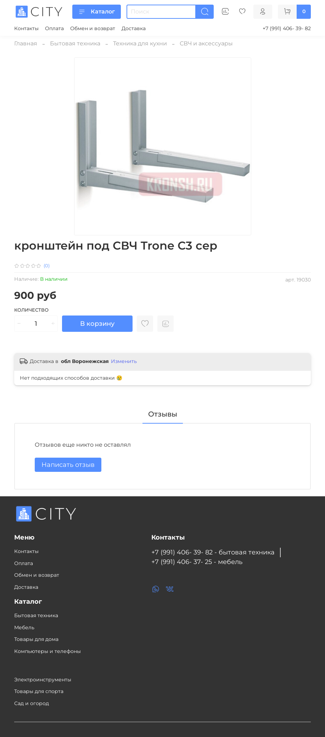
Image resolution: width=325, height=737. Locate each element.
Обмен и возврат (92, 28)
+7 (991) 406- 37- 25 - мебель (196, 561)
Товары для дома (36, 639)
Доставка (134, 28)
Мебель (24, 627)
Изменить (124, 361)
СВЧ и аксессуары (206, 43)
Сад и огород (31, 703)
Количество (31, 310)
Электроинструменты (42, 679)
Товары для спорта (38, 691)
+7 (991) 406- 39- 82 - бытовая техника (213, 552)
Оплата (54, 28)
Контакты (26, 28)
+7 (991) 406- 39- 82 (287, 28)
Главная (25, 43)
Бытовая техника (75, 43)
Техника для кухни (140, 43)
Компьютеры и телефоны (47, 651)
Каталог (96, 11)
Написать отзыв (68, 465)
